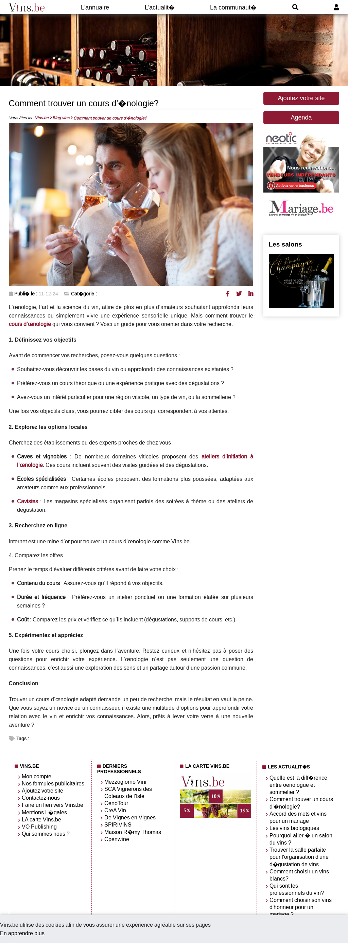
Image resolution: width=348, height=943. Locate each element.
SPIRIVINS (118, 824)
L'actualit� (160, 7)
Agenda (301, 117)
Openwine (116, 839)
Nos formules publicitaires (53, 783)
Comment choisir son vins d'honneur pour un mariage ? (300, 907)
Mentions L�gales (44, 812)
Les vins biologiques (294, 828)
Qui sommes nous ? (46, 833)
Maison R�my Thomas (132, 832)
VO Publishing (39, 826)
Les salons (285, 244)
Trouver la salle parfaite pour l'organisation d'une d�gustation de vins (299, 857)
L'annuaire (95, 7)
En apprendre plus (22, 933)
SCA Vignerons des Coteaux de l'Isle (128, 792)
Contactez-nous (41, 797)
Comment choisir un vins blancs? (299, 875)
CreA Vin (115, 810)
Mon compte (36, 776)
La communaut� (233, 7)
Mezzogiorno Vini (125, 781)
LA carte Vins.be (41, 819)
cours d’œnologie (30, 324)
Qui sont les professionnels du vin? (296, 889)
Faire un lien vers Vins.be (52, 805)
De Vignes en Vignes (130, 817)
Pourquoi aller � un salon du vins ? (300, 839)
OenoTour (116, 803)
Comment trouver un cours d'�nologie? (301, 803)
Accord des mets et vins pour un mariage (298, 817)
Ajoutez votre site (301, 98)
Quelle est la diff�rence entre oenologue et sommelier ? (298, 785)
